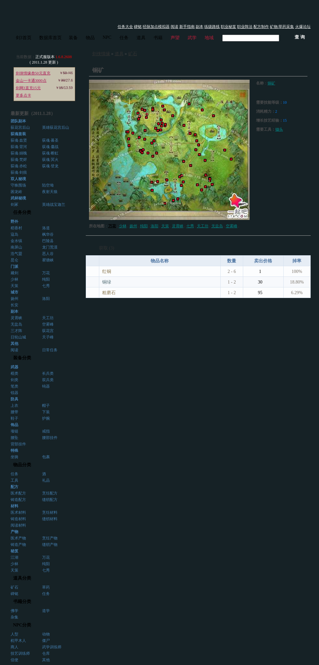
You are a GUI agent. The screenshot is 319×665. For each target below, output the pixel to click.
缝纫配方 (50, 499)
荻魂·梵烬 (19, 159)
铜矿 (271, 83)
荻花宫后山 (20, 127)
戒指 (46, 431)
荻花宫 (48, 330)
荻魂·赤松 (19, 166)
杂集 (14, 617)
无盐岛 (16, 324)
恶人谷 (48, 253)
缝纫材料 (50, 519)
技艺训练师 (20, 653)
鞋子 (14, 418)
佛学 (14, 610)
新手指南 (187, 26)
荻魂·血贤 (19, 140)
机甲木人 (18, 640)
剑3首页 (23, 37)
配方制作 (261, 26)
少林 (14, 279)
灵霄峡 (16, 318)
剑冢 (14, 204)
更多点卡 (23, 95)
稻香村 (16, 228)
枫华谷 (48, 234)
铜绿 (106, 282)
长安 (14, 305)
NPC (107, 37)
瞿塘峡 (48, 260)
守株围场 (18, 185)
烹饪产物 (50, 538)
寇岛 (14, 234)
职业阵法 (245, 26)
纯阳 (46, 279)
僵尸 (46, 640)
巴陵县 (48, 241)
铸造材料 (18, 519)
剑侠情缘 (101, 53)
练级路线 (212, 26)
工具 (14, 480)
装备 (73, 37)
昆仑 (14, 260)
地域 (209, 37)
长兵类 (48, 373)
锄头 (279, 129)
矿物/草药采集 (282, 26)
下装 (46, 412)
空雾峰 (48, 324)
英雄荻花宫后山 (55, 127)
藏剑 (14, 273)
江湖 (14, 557)
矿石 (14, 587)
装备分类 (22, 357)
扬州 (14, 298)
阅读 (174, 26)
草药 (46, 587)
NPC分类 (22, 625)
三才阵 (16, 330)
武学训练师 (51, 647)
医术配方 (18, 493)
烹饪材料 (50, 512)
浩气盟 (16, 253)
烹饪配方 (50, 493)
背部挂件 (18, 444)
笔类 (14, 386)
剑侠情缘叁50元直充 (33, 73)
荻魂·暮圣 (50, 140)
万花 (46, 273)
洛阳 (46, 298)
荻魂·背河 (19, 146)
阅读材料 (18, 525)
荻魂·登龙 (50, 166)
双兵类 (48, 380)
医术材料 (18, 512)
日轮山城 (18, 337)
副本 (199, 26)
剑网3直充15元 (28, 88)
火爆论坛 (303, 26)
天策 (14, 286)
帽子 (46, 405)
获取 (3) (106, 248)
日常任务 (50, 350)
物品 (90, 37)
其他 (46, 660)
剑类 (14, 380)
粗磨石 (109, 292)
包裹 (46, 457)
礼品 (46, 480)
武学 (192, 37)
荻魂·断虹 (50, 153)
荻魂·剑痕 (19, 172)
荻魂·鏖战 (50, 146)
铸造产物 (18, 544)
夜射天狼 (50, 191)
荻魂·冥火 (50, 159)
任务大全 (125, 26)
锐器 (14, 392)
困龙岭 (16, 191)
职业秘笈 (228, 26)
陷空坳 (48, 185)
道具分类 (22, 578)
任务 (124, 37)
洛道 (46, 228)
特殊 (14, 450)
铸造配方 (18, 499)
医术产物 (18, 538)
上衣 (14, 405)
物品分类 (22, 464)
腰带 (14, 412)
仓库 (46, 653)
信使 (14, 660)
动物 (46, 634)
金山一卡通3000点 (31, 80)
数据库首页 (50, 37)
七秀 (46, 286)
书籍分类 (22, 601)
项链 (14, 431)
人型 (14, 634)
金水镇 (16, 241)
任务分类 (22, 212)
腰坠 (14, 437)
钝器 (46, 386)
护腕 (46, 418)
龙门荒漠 (50, 247)
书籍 (158, 37)
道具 (141, 37)
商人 (14, 647)
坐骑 (14, 457)
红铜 (106, 271)
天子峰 (48, 337)
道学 (46, 610)
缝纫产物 (50, 544)
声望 (175, 37)
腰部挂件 (50, 437)
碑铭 (138, 26)
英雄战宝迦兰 (53, 204)
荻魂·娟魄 (19, 153)
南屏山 (16, 247)
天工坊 (48, 318)
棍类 (14, 373)
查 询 (300, 37)
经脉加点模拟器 (156, 26)
